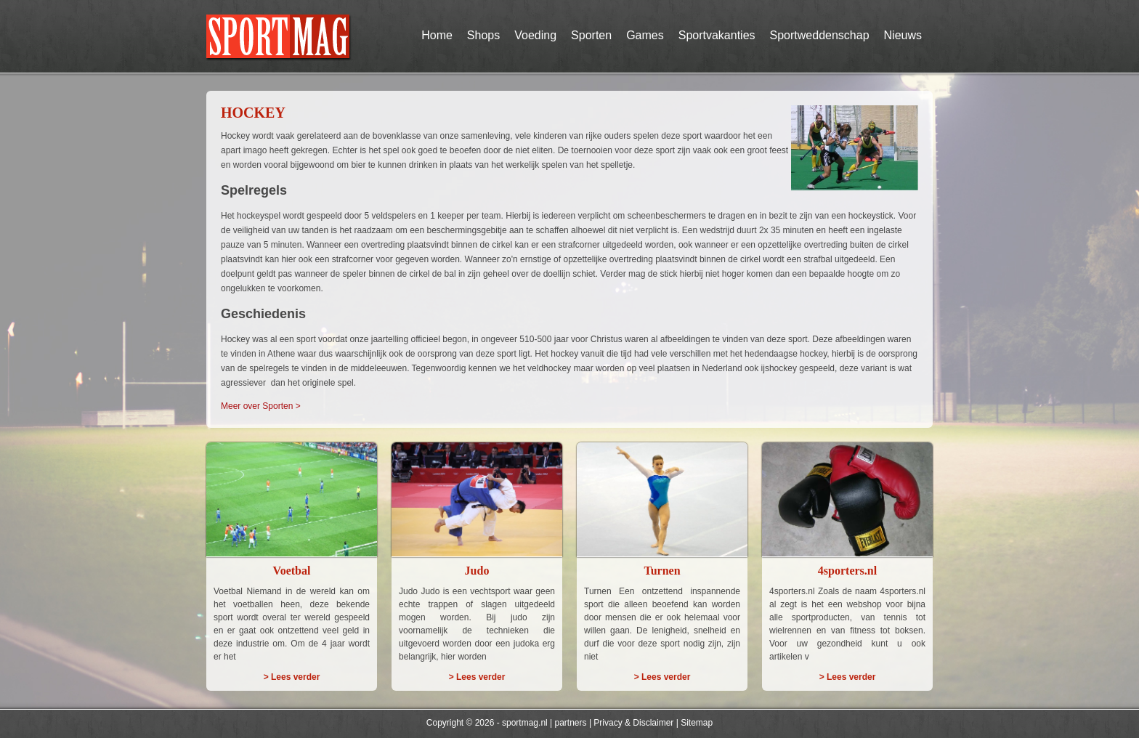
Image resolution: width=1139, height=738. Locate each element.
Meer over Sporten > (261, 406)
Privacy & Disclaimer (633, 723)
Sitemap (697, 723)
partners (571, 723)
